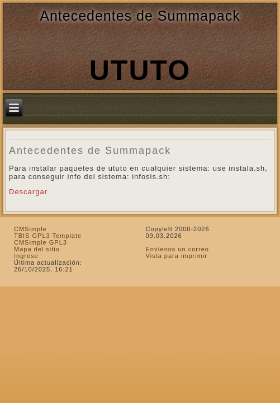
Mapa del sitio (37, 249)
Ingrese (26, 255)
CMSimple (30, 229)
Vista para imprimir (177, 255)
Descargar (28, 192)
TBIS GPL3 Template (48, 235)
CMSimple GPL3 (40, 242)
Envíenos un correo (177, 249)
